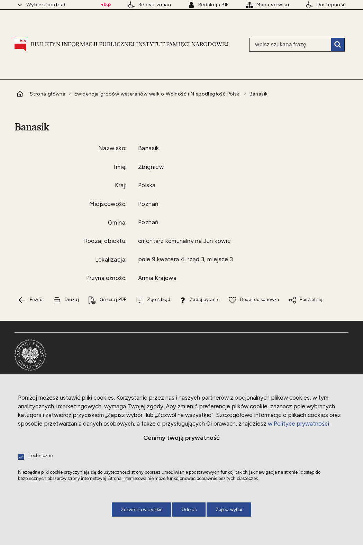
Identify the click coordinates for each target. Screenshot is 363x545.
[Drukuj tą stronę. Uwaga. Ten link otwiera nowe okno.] (66, 300)
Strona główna (47, 94)
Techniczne (40, 456)
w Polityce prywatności (298, 423)
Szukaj (337, 44)
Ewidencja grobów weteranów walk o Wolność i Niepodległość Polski (157, 94)
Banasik (258, 94)
